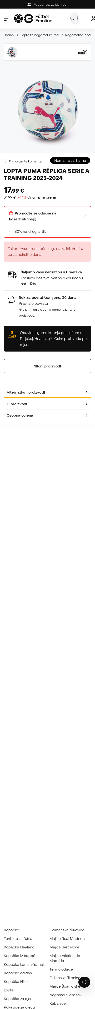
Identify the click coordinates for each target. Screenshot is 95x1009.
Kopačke (11, 930)
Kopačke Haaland (19, 947)
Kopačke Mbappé (19, 955)
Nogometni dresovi (66, 995)
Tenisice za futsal (18, 938)
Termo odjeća (61, 969)
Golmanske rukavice (67, 930)
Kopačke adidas (18, 973)
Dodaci (9, 35)
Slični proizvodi (47, 366)
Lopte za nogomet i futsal (39, 35)
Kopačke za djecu (19, 998)
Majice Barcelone (64, 947)
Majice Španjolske (65, 986)
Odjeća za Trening (65, 978)
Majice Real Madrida (67, 938)
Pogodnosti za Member (47, 4)
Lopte (9, 990)
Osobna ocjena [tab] (20, 415)
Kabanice (58, 1003)
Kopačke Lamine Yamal (24, 964)
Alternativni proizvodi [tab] (26, 392)
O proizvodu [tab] (17, 404)
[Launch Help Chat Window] (84, 982)
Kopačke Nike (16, 981)
